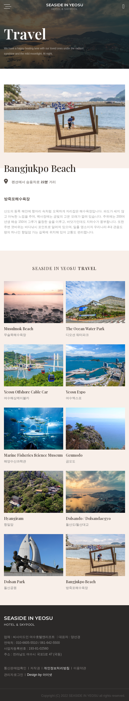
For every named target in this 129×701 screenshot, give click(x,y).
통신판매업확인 (15, 668)
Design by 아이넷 (39, 675)
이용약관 (79, 668)
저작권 (35, 668)
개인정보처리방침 (57, 668)
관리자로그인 (13, 675)
